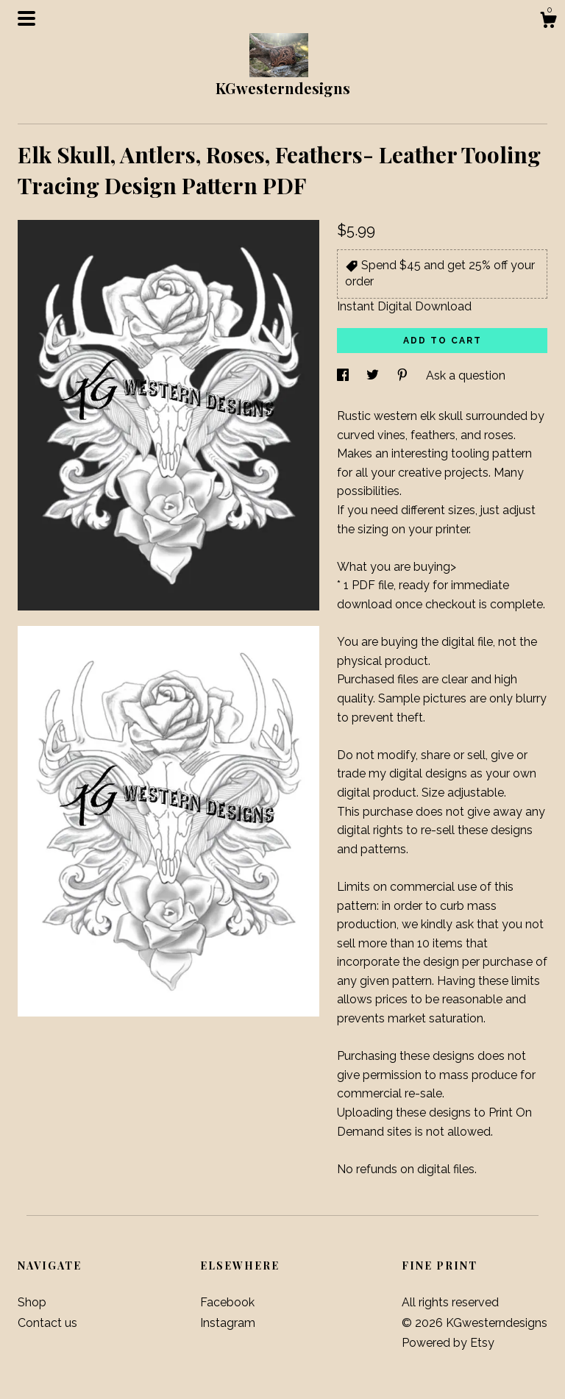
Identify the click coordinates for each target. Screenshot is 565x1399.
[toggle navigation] (26, 18)
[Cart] (548, 22)
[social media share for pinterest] (404, 375)
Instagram (227, 1323)
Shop (32, 1302)
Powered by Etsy (448, 1343)
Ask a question (465, 375)
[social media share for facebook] (344, 375)
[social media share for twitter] (374, 375)
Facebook (227, 1302)
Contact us (47, 1323)
